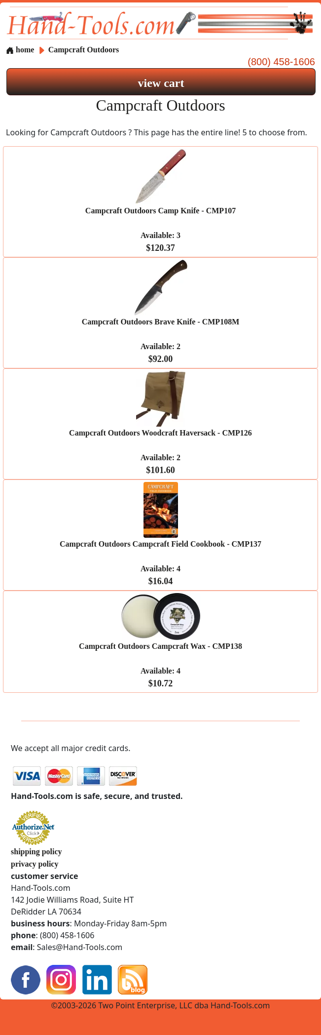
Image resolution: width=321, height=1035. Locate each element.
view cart (161, 83)
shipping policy (36, 851)
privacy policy (34, 864)
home (20, 49)
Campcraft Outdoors (83, 49)
